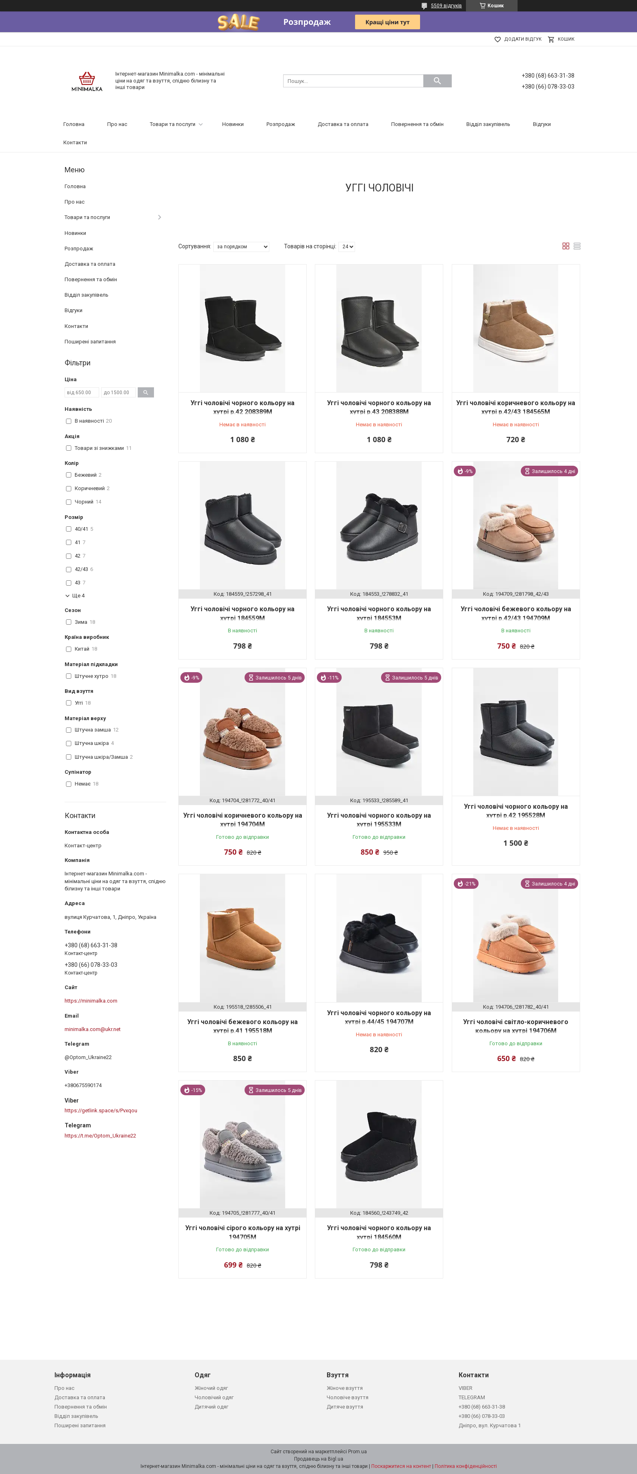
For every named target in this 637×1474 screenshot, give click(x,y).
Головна (73, 124)
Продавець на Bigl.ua (318, 1459)
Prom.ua (357, 1451)
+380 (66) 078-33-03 (482, 1416)
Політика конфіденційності (466, 1466)
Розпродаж (280, 124)
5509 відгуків (446, 6)
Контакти (75, 142)
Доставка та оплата (343, 124)
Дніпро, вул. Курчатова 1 (490, 1425)
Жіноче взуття (345, 1388)
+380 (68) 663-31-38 (482, 1407)
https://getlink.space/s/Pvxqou (101, 1110)
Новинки (233, 124)
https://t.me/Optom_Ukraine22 (100, 1136)
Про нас (117, 124)
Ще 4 (78, 596)
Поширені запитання (90, 342)
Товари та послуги (172, 124)
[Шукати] (437, 80)
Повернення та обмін (417, 124)
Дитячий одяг (211, 1407)
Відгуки (542, 124)
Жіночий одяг (211, 1388)
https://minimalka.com (91, 1001)
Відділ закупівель (488, 124)
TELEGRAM (472, 1397)
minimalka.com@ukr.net (93, 1029)
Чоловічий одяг (214, 1397)
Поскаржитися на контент (401, 1466)
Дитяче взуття (345, 1407)
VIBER (465, 1388)
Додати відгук (523, 39)
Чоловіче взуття (347, 1397)
